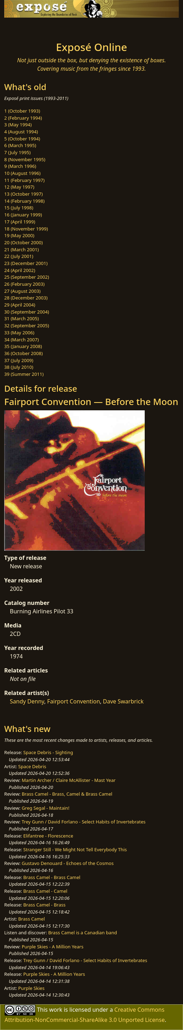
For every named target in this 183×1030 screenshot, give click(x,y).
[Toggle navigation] (22, 27)
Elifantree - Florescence (48, 836)
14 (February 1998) (24, 201)
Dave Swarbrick (123, 701)
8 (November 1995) (24, 159)
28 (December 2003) (25, 298)
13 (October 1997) (23, 194)
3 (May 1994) (18, 124)
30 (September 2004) (26, 312)
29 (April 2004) (19, 305)
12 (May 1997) (19, 187)
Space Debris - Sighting (48, 752)
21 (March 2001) (21, 249)
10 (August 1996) (22, 173)
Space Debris (32, 766)
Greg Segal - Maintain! (46, 808)
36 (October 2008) (23, 353)
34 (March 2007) (21, 339)
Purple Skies (31, 988)
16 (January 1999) (23, 214)
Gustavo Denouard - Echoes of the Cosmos (68, 863)
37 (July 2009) (18, 360)
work (55, 1009)
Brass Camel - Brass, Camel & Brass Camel (67, 794)
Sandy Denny (27, 701)
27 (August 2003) (22, 291)
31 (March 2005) (21, 318)
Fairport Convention (73, 701)
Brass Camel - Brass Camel (51, 877)
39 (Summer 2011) (24, 374)
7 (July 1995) (17, 152)
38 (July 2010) (18, 367)
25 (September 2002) (26, 277)
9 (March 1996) (20, 166)
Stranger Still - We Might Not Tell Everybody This (75, 849)
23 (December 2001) (25, 263)
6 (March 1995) (20, 145)
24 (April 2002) (19, 270)
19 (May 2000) (19, 235)
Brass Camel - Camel (45, 891)
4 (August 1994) (21, 131)
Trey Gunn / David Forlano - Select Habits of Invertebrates (84, 822)
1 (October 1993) (22, 111)
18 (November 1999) (26, 229)
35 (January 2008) (23, 346)
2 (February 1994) (23, 118)
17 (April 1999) (19, 222)
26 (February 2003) (24, 284)
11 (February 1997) (24, 180)
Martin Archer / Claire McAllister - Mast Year (69, 780)
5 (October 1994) (22, 138)
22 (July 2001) (18, 256)
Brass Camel (31, 919)
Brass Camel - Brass (44, 905)
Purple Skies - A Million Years (53, 946)
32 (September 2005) (26, 325)
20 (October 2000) (23, 242)
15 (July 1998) (18, 207)
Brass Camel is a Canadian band (82, 932)
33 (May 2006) (19, 332)
